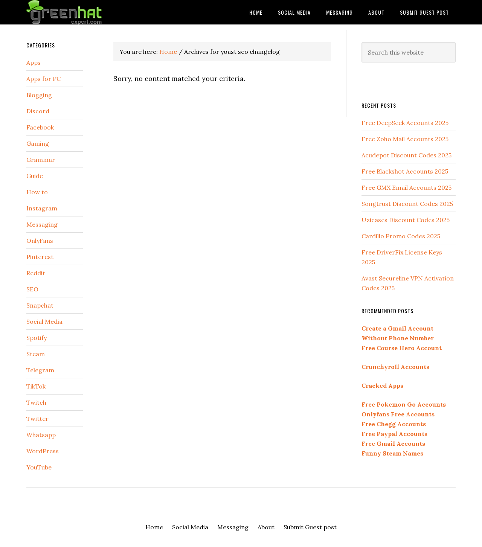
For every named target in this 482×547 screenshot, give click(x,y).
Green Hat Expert (86, 12)
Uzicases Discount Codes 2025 (406, 220)
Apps (33, 62)
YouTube (39, 467)
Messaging (42, 224)
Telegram (40, 370)
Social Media (44, 321)
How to (37, 192)
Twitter (37, 418)
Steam (35, 354)
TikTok (36, 386)
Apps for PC (43, 78)
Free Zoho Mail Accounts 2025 (405, 139)
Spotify (36, 337)
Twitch (36, 402)
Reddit (35, 273)
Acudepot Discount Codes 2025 (406, 155)
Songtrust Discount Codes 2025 (407, 203)
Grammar (40, 159)
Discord (37, 111)
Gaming (37, 143)
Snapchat (39, 305)
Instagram (41, 208)
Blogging (39, 95)
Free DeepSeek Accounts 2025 (405, 122)
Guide (34, 176)
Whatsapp (41, 435)
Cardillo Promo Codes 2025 (401, 236)
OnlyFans (39, 240)
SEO (32, 289)
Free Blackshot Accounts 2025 (405, 171)
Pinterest (39, 257)
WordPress (42, 451)
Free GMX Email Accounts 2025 (406, 187)
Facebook (40, 127)
